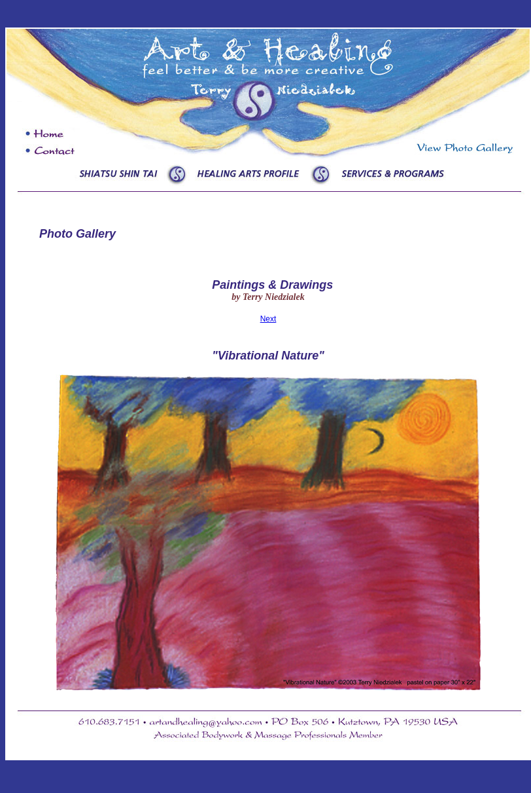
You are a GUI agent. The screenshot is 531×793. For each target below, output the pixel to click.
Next (268, 318)
